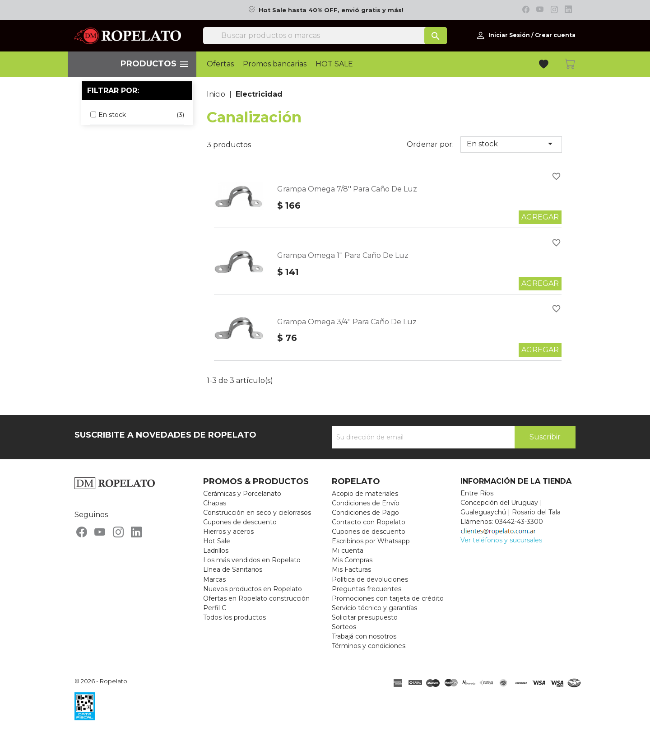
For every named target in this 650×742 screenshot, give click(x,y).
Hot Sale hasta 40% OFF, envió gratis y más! (331, 10)
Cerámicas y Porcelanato (242, 494)
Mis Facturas (351, 569)
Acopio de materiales (365, 494)
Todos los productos (234, 617)
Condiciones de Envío (365, 503)
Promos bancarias (274, 64)
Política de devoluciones (370, 579)
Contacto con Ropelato (368, 522)
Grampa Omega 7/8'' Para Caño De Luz (347, 189)
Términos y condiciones (368, 646)
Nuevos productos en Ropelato (252, 589)
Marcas (214, 579)
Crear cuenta (555, 35)
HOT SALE (334, 64)
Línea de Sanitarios (232, 569)
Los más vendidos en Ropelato (252, 560)
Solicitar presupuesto (365, 617)
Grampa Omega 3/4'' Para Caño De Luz (347, 321)
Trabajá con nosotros (364, 636)
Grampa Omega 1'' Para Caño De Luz (343, 255)
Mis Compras (352, 560)
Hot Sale (216, 541)
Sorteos (344, 627)
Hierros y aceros (228, 531)
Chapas (214, 503)
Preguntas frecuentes (366, 589)
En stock (511, 143)
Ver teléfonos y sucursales (501, 540)
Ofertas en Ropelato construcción (256, 598)
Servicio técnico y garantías (374, 608)
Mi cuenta (347, 550)
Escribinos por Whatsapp (371, 541)
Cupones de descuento (240, 522)
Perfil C (214, 608)
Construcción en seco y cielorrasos (257, 513)
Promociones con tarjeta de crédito (388, 598)
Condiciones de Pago (365, 513)
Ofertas (220, 64)
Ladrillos (215, 550)
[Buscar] (325, 35)
